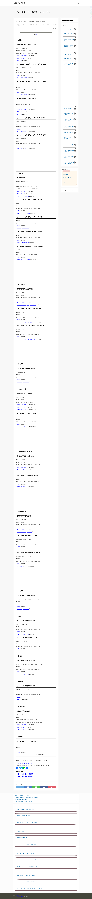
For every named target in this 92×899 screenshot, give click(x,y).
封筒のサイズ (65, 182)
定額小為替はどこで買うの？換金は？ (68, 138)
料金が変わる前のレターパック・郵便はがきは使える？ (27, 822)
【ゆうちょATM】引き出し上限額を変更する (69, 145)
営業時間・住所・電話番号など (23, 55)
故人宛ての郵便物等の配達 (22, 837)
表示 (37, 34)
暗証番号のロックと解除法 (69, 132)
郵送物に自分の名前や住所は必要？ (23, 815)
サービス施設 (19, 60)
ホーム (16, 10)
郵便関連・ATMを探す (67, 177)
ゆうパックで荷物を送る (68, 108)
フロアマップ (26, 77)
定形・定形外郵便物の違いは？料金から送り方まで (26, 809)
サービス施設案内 (25, 196)
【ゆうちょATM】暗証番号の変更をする (26, 774)
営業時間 (18, 75)
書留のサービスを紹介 (68, 29)
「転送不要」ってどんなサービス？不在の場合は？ (69, 53)
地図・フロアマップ (21, 58)
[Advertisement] (26, 160)
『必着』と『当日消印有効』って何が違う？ (68, 64)
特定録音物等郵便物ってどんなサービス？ (69, 120)
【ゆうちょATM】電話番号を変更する (25, 776)
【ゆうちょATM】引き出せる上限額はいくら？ (27, 773)
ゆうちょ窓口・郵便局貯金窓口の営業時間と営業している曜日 (26, 797)
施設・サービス (33, 304)
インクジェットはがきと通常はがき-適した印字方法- (27, 844)
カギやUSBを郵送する (21, 831)
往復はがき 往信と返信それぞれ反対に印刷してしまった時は (28, 866)
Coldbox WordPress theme (18, 896)
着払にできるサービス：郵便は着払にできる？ (69, 34)
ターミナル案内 (20, 77)
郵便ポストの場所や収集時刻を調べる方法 (22, 799)
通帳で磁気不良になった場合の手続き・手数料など (26, 875)
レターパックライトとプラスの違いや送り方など (26, 853)
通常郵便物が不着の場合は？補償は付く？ (68, 46)
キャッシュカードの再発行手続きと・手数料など (26, 881)
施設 (20, 10)
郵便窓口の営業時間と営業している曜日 (22, 795)
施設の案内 (25, 729)
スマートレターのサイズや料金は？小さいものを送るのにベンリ (29, 859)
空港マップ (19, 196)
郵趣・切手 (65, 180)
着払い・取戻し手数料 (68, 58)
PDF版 (28, 304)
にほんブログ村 (67, 190)
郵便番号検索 (65, 174)
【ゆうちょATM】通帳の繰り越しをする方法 (69, 163)
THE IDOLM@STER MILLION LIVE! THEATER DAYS (24, 801)
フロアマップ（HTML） (21, 304)
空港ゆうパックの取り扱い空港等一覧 (24, 763)
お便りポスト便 (19, 895)
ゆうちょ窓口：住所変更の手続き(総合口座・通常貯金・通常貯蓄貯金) (30, 888)
